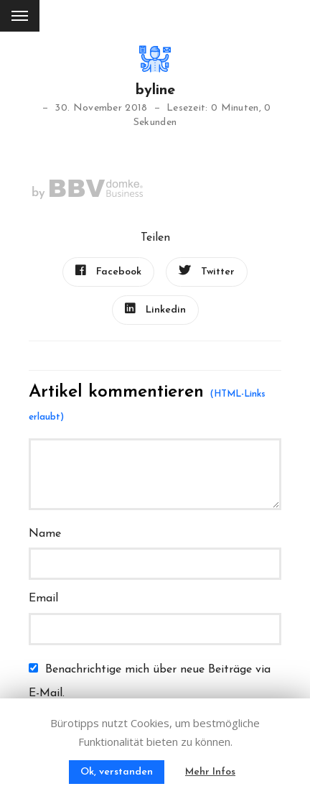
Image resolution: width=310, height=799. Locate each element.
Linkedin (155, 308)
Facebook (108, 270)
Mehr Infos (210, 772)
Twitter (207, 270)
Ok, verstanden (116, 772)
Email (43, 598)
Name (45, 534)
